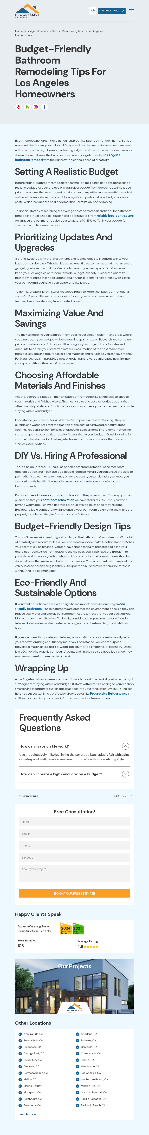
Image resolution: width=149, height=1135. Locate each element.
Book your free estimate (74, 893)
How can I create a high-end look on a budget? (60, 774)
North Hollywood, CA (94, 1092)
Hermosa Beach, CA (36, 1073)
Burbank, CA (88, 1040)
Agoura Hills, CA (33, 1034)
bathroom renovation (58, 500)
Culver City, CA (33, 1060)
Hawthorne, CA (90, 1066)
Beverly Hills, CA (33, 1040)
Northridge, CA (33, 1099)
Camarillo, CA (89, 1047)
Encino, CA (87, 1060)
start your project (112, 11)
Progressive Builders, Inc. (108, 693)
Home (19, 31)
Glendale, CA (32, 1066)
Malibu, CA (30, 1079)
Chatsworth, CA (91, 1053)
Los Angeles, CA (91, 1073)
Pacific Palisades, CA (93, 1099)
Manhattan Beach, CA (94, 1079)
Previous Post (26, 795)
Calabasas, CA (33, 1047)
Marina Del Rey (33, 1086)
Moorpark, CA (32, 1092)
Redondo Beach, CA (93, 1105)
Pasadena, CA (32, 1105)
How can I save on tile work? (44, 746)
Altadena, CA (89, 1034)
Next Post (123, 795)
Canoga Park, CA (34, 1053)
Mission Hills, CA (90, 1086)
